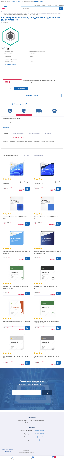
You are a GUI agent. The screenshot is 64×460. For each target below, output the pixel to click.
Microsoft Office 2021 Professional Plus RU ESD (47, 287)
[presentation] (19, 138)
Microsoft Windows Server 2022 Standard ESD (46, 217)
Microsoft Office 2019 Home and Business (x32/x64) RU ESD (46, 322)
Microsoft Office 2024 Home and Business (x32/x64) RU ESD (15, 287)
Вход (12, 458)
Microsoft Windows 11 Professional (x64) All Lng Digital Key (47, 182)
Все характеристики (10, 64)
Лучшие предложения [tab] (10, 155)
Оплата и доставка (52, 5)
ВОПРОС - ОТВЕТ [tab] (19, 137)
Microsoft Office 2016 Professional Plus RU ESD (47, 356)
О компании (36, 5)
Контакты (61, 5)
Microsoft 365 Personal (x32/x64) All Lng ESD (16, 321)
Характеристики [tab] (18, 133)
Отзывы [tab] (48, 133)
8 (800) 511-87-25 (39, 430)
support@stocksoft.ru (40, 440)
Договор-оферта (26, 450)
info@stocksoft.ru (15, 1)
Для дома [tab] (25, 155)
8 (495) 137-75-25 (39, 433)
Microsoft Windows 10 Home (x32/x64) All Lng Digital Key (16, 252)
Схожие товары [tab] (34, 133)
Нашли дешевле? (20, 104)
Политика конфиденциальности (26, 452)
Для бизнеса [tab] (38, 155)
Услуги (43, 5)
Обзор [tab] (6, 133)
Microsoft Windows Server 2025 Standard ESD (15, 217)
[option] (3, 48)
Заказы (33, 458)
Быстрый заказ (32, 95)
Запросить (21, 88)
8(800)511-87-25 (38, 1)
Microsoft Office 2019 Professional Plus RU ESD (16, 356)
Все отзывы (6, 127)
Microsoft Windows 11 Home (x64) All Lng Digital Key (15, 182)
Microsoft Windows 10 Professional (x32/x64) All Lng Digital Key (47, 252)
